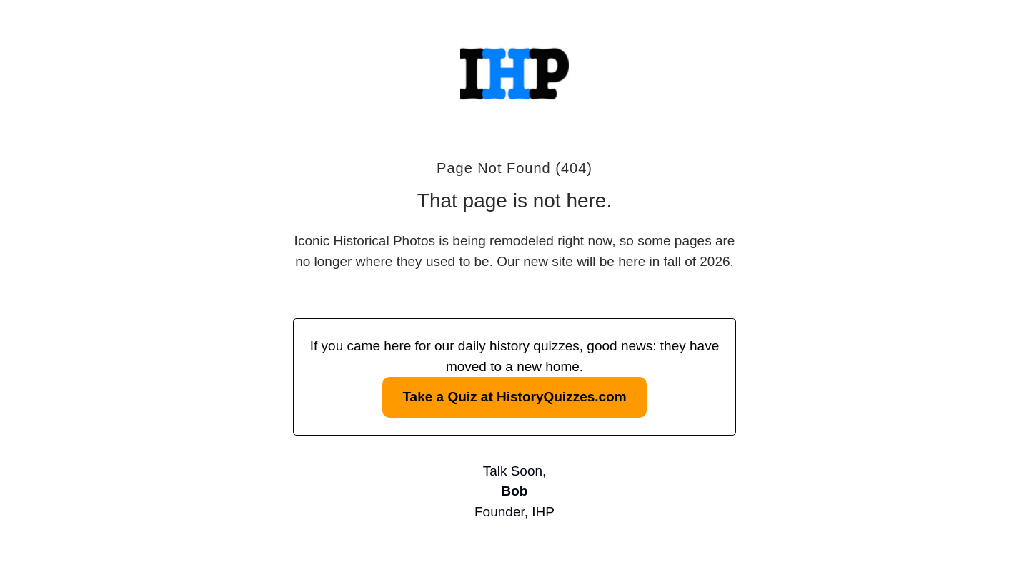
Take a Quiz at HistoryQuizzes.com (514, 396)
